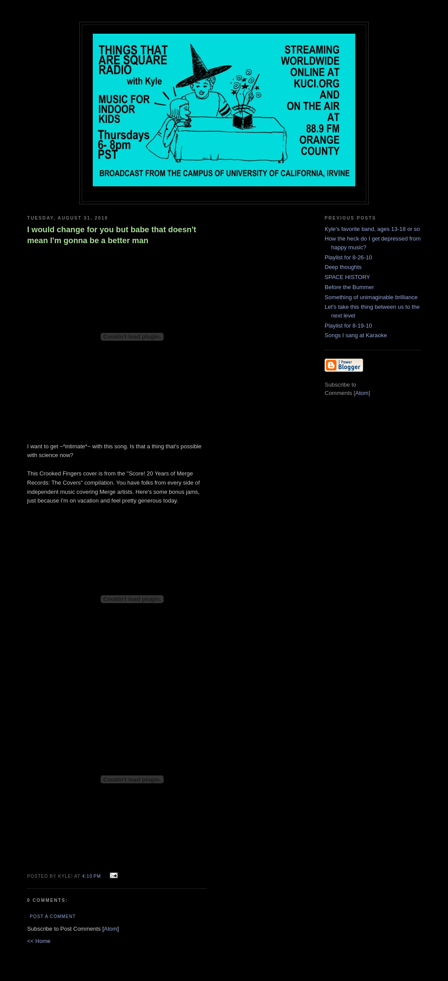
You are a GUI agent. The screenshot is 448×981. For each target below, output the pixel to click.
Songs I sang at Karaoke (356, 335)
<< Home (38, 941)
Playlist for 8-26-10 (348, 257)
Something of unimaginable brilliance (371, 297)
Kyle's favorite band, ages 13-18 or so (372, 229)
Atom (110, 928)
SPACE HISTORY (347, 277)
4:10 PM (92, 876)
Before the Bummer (349, 287)
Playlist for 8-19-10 (348, 325)
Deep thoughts (343, 267)
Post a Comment (53, 916)
